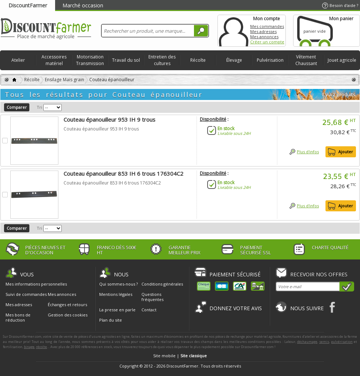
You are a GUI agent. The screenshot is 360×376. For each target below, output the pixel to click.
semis (324, 341)
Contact (148, 309)
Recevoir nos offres (319, 274)
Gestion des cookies (67, 315)
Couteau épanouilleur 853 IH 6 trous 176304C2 (123, 173)
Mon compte (233, 30)
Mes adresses (263, 31)
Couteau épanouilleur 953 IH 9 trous (109, 119)
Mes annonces (264, 36)
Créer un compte (267, 41)
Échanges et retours (67, 304)
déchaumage (307, 341)
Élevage (234, 60)
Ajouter (345, 151)
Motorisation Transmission (90, 60)
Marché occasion (82, 5)
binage (29, 346)
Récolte (198, 60)
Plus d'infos (308, 151)
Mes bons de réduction (18, 317)
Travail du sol (126, 60)
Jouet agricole (342, 60)
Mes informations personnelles (36, 284)
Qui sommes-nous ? (118, 284)
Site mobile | (180, 355)
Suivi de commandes (26, 294)
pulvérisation (342, 341)
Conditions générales (162, 284)
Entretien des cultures (162, 60)
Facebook (332, 307)
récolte (41, 346)
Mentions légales (115, 294)
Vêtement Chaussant (306, 60)
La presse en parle (117, 309)
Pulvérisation (270, 60)
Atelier (18, 60)
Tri (39, 107)
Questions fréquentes (152, 296)
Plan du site (110, 320)
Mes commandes (267, 26)
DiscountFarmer (27, 5)
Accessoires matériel (54, 60)
